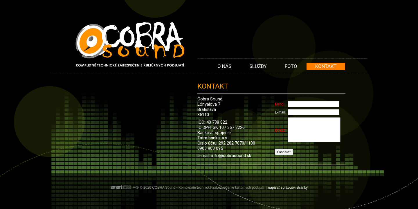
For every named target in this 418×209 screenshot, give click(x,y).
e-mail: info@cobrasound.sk (224, 155)
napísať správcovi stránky (288, 187)
